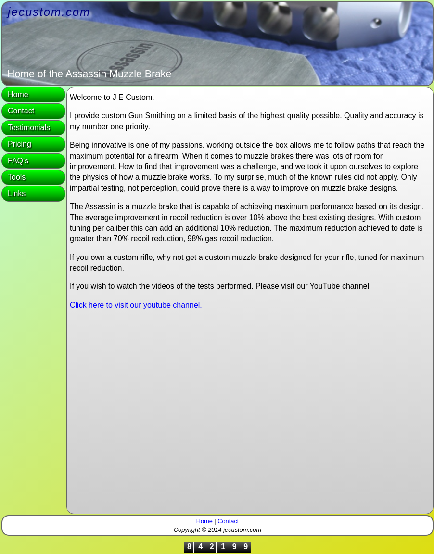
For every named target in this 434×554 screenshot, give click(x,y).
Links (17, 193)
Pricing (19, 144)
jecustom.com (49, 11)
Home (18, 94)
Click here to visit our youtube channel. (136, 305)
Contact (21, 111)
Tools (17, 177)
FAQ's (18, 161)
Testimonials (29, 127)
